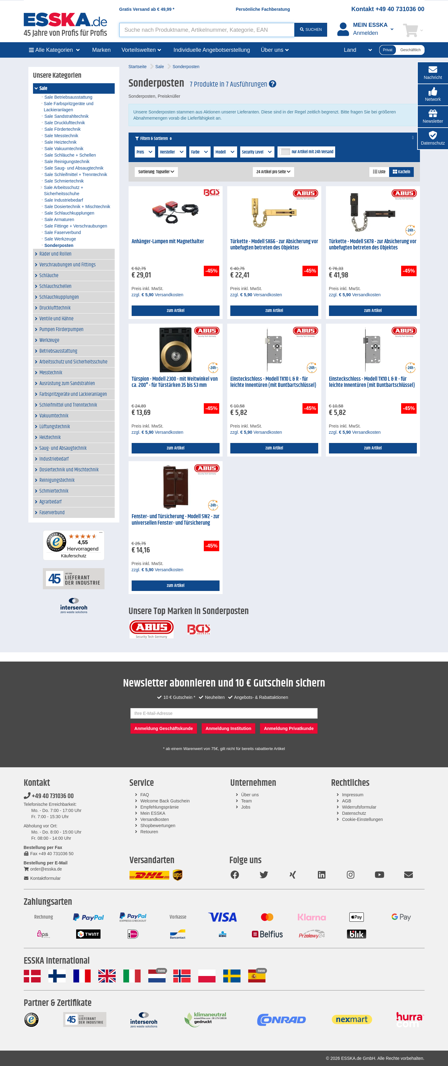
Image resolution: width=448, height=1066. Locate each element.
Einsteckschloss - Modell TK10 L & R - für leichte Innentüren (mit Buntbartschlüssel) (273, 382)
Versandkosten (154, 819)
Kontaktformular (42, 878)
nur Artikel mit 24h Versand (312, 152)
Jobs (245, 807)
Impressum (352, 794)
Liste (379, 172)
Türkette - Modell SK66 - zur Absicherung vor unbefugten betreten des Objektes (274, 244)
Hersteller (172, 152)
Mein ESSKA (152, 813)
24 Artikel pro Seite (273, 172)
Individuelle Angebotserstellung (212, 50)
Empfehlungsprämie (159, 807)
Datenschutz (354, 813)
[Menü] (101, 534)
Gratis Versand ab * (147, 9)
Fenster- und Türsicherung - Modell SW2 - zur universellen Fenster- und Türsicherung (176, 519)
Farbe (200, 152)
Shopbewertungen (157, 825)
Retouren (149, 831)
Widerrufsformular (359, 807)
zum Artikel (175, 310)
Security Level (257, 152)
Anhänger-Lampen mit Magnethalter (168, 241)
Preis (145, 152)
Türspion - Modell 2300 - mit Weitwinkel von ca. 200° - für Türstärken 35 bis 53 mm (175, 382)
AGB (346, 800)
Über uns (250, 794)
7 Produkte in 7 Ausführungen (233, 84)
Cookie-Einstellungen (362, 819)
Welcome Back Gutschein (165, 800)
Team (246, 800)
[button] (432, 95)
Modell (225, 152)
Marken (101, 50)
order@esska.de (43, 869)
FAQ (144, 794)
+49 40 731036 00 (49, 796)
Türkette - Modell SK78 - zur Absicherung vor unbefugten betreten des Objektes (373, 244)
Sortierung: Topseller (156, 172)
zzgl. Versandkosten (157, 294)
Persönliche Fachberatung (263, 9)
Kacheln (401, 172)
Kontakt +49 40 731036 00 (388, 9)
